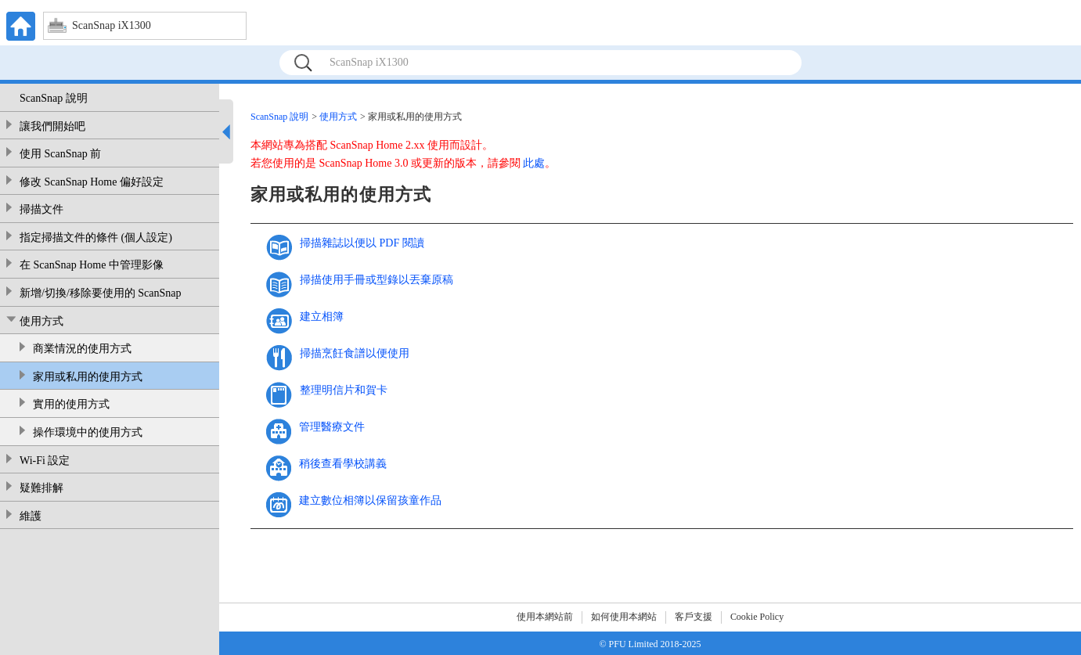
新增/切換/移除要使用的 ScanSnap (101, 293)
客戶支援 (693, 616)
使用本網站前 (545, 616)
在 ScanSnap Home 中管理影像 (92, 265)
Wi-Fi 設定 (45, 460)
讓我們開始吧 (52, 126)
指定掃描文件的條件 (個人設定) (96, 237)
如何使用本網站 (624, 616)
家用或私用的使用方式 (87, 377)
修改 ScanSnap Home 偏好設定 (92, 182)
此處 (534, 163)
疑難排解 (41, 488)
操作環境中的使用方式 (87, 432)
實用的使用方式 (71, 404)
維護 (30, 516)
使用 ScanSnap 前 (60, 154)
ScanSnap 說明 (54, 98)
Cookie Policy (757, 616)
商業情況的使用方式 (82, 348)
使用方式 (41, 321)
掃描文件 (41, 209)
